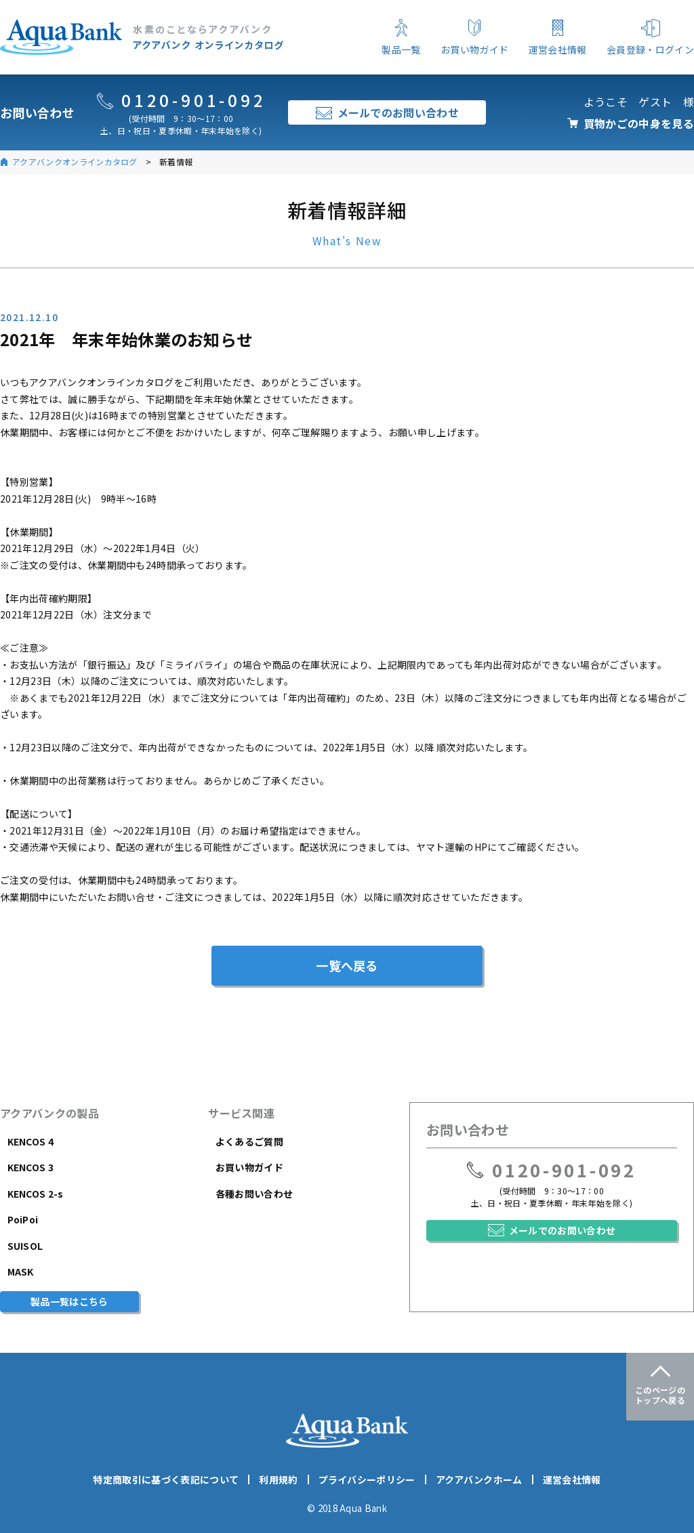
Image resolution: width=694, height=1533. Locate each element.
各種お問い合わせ (254, 1193)
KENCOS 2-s (35, 1193)
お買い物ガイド (249, 1167)
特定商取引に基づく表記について (166, 1479)
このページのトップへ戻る (660, 1395)
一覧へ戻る (347, 965)
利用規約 (278, 1479)
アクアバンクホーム (479, 1479)
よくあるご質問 (249, 1141)
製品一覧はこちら (69, 1301)
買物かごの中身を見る (639, 123)
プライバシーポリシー (367, 1479)
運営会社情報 (572, 1479)
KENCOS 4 (30, 1141)
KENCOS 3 (30, 1167)
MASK (20, 1271)
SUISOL (25, 1246)
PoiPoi (23, 1219)
